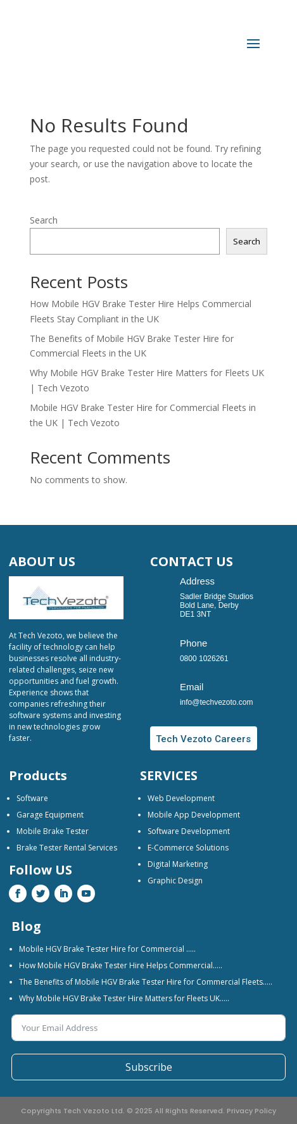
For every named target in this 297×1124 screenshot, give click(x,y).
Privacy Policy (251, 1111)
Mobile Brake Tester (52, 831)
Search (44, 220)
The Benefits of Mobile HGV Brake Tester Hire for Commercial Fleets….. (145, 981)
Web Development (181, 798)
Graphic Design (175, 880)
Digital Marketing (178, 864)
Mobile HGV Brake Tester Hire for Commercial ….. (107, 949)
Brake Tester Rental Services (66, 847)
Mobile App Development (194, 814)
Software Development (189, 831)
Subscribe (148, 1067)
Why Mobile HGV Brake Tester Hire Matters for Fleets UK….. (124, 998)
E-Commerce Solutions (188, 847)
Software (32, 798)
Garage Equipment (50, 814)
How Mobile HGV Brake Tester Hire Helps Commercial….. (120, 965)
